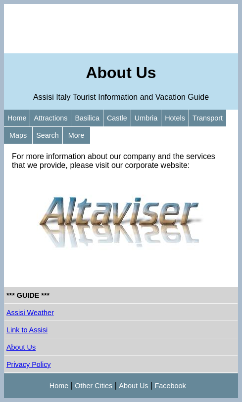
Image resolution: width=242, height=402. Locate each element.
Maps (18, 135)
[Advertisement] (121, 28)
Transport (208, 118)
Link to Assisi (27, 330)
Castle (117, 118)
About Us (21, 347)
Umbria (146, 118)
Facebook (170, 386)
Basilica (87, 118)
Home (16, 118)
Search (47, 135)
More (76, 135)
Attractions (50, 118)
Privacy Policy (28, 364)
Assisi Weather (30, 313)
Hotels (175, 118)
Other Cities (93, 386)
